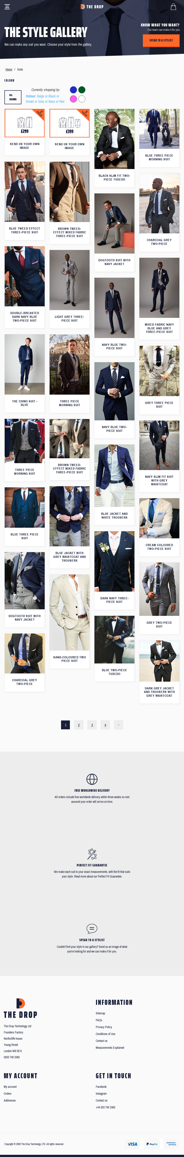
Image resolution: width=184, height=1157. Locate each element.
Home (9, 69)
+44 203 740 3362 (105, 1107)
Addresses (10, 1100)
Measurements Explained (110, 1047)
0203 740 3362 (12, 1057)
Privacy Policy (104, 1027)
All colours (13, 97)
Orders (8, 1093)
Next (118, 724)
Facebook (101, 1086)
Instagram (101, 1093)
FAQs (99, 1020)
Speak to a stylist (161, 40)
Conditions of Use (105, 1034)
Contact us (101, 1041)
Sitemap (100, 1013)
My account (10, 1086)
